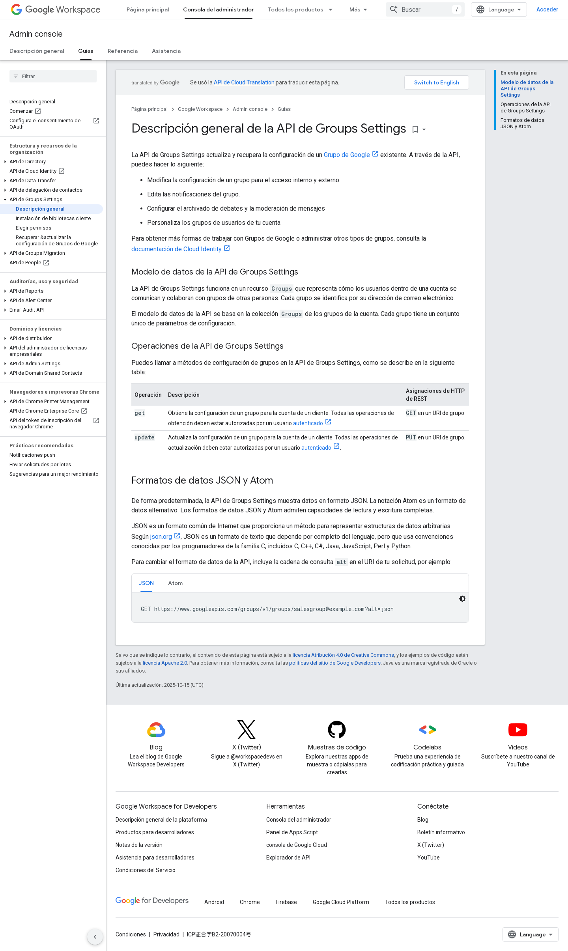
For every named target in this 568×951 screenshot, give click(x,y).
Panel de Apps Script (292, 832)
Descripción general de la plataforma (161, 819)
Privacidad (166, 934)
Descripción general (36, 50)
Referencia (123, 50)
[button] (51, 161)
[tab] (146, 583)
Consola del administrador (298, 819)
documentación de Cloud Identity (176, 249)
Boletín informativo (441, 832)
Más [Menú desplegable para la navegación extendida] (355, 9)
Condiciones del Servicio (146, 870)
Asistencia (166, 50)
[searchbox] (53, 76)
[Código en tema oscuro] (462, 598)
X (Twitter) (430, 845)
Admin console (36, 34)
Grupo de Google (347, 155)
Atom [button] (175, 583)
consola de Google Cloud (296, 845)
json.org (161, 536)
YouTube (428, 857)
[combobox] (425, 9)
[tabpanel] (300, 607)
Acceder (547, 9)
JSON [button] (146, 583)
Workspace (63, 9)
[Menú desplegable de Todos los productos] (332, 9)
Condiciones (131, 934)
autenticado (308, 423)
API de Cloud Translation (244, 82)
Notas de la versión (139, 845)
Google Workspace (200, 109)
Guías (284, 109)
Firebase (286, 902)
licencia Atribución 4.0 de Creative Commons (343, 655)
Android (214, 902)
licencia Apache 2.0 (165, 663)
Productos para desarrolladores (155, 832)
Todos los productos (295, 9)
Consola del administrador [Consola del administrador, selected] (218, 9)
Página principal (148, 9)
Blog (422, 819)
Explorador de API (288, 857)
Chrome (250, 902)
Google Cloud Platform (341, 902)
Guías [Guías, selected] (85, 50)
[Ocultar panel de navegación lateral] (95, 937)
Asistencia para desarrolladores (155, 857)
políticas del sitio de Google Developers (335, 663)
